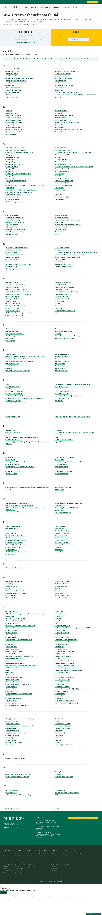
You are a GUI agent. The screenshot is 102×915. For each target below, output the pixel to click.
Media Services (11, 473)
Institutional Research (13, 400)
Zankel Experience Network (56, 874)
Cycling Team (59, 199)
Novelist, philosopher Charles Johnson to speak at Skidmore (46, 821)
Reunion (57, 591)
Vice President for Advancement (17, 776)
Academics (34, 7)
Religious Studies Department (16, 593)
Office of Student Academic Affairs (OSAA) (70, 503)
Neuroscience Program (63, 487)
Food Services (60, 301)
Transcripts (58, 731)
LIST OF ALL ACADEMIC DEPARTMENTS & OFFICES (24, 39)
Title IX (57, 721)
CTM (56, 192)
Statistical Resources (62, 644)
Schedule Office (11, 632)
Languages (10, 435)
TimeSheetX (59, 719)
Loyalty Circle (59, 442)
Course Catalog (18, 857)
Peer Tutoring (11, 533)
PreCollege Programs (62, 533)
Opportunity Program (19, 872)
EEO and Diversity (12, 259)
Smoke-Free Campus (13, 698)
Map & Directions (83, 818)
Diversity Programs (54, 862)
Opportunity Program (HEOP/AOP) (66, 508)
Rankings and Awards (7, 864)
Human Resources (61, 370)
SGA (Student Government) (15, 668)
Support (74, 7)
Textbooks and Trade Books (16, 733)
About (26, 7)
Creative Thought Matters (64, 183)
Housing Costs (60, 368)
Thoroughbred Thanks (14, 742)
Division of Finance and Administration (68, 225)
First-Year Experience (62, 296)
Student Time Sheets (62, 682)
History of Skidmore (62, 356)
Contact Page (59, 173)
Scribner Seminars (12, 649)
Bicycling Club (11, 125)
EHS (7, 262)
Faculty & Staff (45, 1)
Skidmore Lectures (12, 679)
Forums (57, 303)
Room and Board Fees (62, 595)
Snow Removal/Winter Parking (17, 705)
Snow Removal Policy (13, 703)
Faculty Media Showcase (14, 299)
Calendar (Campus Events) (15, 150)
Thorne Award (11, 740)
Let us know (13, 21)
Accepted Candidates (13, 88)
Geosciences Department (15, 333)
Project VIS (58, 547)
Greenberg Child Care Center (65, 338)
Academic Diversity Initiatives (16, 80)
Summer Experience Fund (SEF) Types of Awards (72, 689)
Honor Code (59, 359)
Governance (59, 329)
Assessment (59, 90)
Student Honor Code (62, 675)
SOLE (56, 623)
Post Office (10, 554)
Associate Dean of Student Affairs (66, 92)
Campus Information (13, 157)
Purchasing (58, 552)
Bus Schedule (59, 127)
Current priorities (42, 857)
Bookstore (58, 113)
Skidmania (9, 672)
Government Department (63, 331)
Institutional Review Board (15, 403)
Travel (57, 738)
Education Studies (12, 257)
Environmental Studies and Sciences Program (70, 255)
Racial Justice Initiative (14, 581)
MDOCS (9, 469)
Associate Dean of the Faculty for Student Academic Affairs (75, 95)
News (64, 853)
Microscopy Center (61, 466)
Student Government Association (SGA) (68, 670)
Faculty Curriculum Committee (16, 289)
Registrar (9, 588)
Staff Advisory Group (62, 637)
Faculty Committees (13, 287)
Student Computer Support (64, 661)
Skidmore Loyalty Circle (14, 682)
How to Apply (29, 853)
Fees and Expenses (13, 310)
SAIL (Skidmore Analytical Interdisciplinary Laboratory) (25, 614)
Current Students (55, 1)
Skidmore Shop (11, 689)
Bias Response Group (13, 120)
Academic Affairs (12, 73)
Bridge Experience (61, 120)
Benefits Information (13, 118)
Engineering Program (62, 248)
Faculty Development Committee (17, 292)
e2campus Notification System (17, 248)
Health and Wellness (55, 864)
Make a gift (41, 860)
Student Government (55, 872)
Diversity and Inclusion (7, 860)
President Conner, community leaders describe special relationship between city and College (48, 834)
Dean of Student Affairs (14, 218)
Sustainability (59, 698)
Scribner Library (11, 646)
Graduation (58, 333)
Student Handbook (61, 672)
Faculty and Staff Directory (15, 285)
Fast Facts (29, 864)
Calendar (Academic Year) (15, 148)
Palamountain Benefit (13, 526)
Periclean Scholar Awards (15, 535)
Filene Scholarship (61, 285)
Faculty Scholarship (13, 303)
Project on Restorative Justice (65, 545)
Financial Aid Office (61, 289)
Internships (59, 400)
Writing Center (60, 790)
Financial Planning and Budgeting (66, 292)
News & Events (67, 850)
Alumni (62, 1)
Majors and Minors (18, 853)
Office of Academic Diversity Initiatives (19, 505)
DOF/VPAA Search (61, 227)
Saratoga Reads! (11, 623)
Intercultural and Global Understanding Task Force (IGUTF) (75, 384)
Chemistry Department (14, 195)
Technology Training (13, 723)
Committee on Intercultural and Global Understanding (74, 152)
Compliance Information (63, 164)
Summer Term (60, 693)
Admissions (10, 95)
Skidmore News (11, 686)
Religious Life (53, 866)
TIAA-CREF (10, 745)
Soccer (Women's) (61, 614)
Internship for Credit (62, 398)
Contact (84, 1)
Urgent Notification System (15, 758)
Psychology (59, 549)
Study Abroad (59, 684)
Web (76, 850)
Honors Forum (60, 363)
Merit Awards (59, 459)
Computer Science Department (66, 169)
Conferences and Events (63, 171)
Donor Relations (60, 229)
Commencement (61, 148)
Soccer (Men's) (60, 611)
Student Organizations (62, 679)
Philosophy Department (14, 542)
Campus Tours (11, 176)
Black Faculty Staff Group (15, 129)
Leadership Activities (13, 439)
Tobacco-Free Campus (62, 723)
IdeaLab (9, 389)
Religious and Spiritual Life (15, 591)
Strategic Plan (59, 646)
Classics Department (13, 199)
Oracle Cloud (59, 510)
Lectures (58, 430)
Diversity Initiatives (61, 218)
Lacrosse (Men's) (12, 430)
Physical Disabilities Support (16, 545)
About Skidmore (7, 850)
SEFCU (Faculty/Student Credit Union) (19, 656)
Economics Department (14, 255)
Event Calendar (66, 855)
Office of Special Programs (15, 512)
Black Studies (11, 134)
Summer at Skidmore (62, 686)
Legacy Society (60, 435)
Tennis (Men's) (11, 728)
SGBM (8, 670)
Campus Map (10, 162)
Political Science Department (16, 552)
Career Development (55, 857)
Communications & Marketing (65, 155)
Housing (57, 366)
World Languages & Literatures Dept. (19, 795)
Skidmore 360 (5, 857)
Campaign (9, 155)
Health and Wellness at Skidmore (18, 359)
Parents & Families (69, 1)
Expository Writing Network (64, 264)
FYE (56, 313)
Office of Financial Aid (31, 866)
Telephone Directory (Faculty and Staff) (20, 726)
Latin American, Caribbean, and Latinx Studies (22, 437)
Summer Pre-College (19, 874)
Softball (57, 621)
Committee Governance (63, 150)
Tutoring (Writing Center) (63, 745)
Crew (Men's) (59, 187)
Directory (78, 1)
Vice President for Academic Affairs (18, 774)
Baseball (9, 110)
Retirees (57, 588)
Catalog (9, 183)
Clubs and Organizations (14, 202)
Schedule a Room (12, 630)
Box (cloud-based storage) (64, 115)
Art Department (60, 80)
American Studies (61, 76)
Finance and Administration (64, 287)
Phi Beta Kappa (11, 538)
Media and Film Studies (14, 471)
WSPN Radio (59, 795)
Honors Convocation (62, 361)
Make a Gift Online (12, 457)
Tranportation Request (63, 728)
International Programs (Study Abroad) (68, 396)
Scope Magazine (12, 642)
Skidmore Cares (11, 675)
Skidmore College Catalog (15, 677)
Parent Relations (12, 528)
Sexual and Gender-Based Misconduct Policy (21, 665)
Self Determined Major (14, 658)
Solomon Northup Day (62, 625)
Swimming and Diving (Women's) (66, 703)
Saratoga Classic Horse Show (16, 618)
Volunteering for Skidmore (64, 776)
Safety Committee (12, 611)
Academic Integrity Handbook (16, 83)
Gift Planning (10, 336)
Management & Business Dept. (17, 462)
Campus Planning (12, 166)
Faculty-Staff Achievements (16, 306)
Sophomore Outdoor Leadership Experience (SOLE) (73, 628)
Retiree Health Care (61, 586)
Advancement (60, 69)
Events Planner (60, 262)
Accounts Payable (12, 92)
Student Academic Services (64, 651)
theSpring (9, 738)
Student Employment (62, 668)
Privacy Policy (59, 540)
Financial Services (61, 294)
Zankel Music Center (13, 808)
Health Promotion (12, 363)
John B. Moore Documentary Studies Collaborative (72, 416)
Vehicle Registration (13, 772)
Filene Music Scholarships (64, 282)
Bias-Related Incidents (14, 122)
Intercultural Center (61, 386)
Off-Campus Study (18, 870)
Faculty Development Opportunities (18, 294)
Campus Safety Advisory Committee (18, 173)
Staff (56, 635)
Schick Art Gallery (12, 635)
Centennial (10, 187)
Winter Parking (11, 792)
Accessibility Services (13, 90)
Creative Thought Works (63, 185)
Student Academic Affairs (20, 864)
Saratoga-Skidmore (13, 628)
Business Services (61, 132)
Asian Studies (59, 88)
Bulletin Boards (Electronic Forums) (67, 122)
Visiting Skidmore (61, 772)
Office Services (60, 505)
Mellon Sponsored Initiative (64, 457)
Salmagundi (10, 616)
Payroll (8, 531)
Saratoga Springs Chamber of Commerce (20, 625)
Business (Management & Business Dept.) (69, 129)
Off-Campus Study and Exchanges (18, 503)
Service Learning (12, 661)
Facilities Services (12, 282)
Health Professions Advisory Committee (20, 361)
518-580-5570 (14, 827)
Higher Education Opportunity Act (18, 370)
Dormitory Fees (60, 232)
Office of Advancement (43, 853)
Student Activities (61, 654)
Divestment (59, 222)
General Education (12, 331)
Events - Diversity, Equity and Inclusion (68, 257)
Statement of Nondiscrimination (66, 642)
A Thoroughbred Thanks (14, 69)
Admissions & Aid (45, 7)
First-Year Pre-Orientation (63, 299)
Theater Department (13, 735)
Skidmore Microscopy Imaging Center (19, 684)
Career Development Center (16, 180)
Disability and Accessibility (15, 232)
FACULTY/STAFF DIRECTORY (25, 42)
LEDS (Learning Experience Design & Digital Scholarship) (74, 432)
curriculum (58, 195)
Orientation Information (63, 512)
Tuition (57, 742)
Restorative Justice (61, 584)
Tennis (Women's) (12, 731)
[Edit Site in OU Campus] (0, 0)
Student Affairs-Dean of (63, 656)
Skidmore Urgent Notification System (19, 693)
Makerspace (10, 459)
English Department (62, 250)
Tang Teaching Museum (8, 872)
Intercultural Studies (62, 389)
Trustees (58, 740)
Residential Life (11, 595)
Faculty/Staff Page (12, 308)
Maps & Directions (12, 464)
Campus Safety (11, 171)
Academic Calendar (13, 76)
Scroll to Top (93, 913)
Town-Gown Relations (62, 726)
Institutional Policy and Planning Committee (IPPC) (24, 398)
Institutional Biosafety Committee (18, 396)
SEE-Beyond (10, 654)
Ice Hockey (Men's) (13, 386)
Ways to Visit (29, 855)
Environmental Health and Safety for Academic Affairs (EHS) (76, 252)
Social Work (59, 616)
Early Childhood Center (14, 250)
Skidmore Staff (11, 691)
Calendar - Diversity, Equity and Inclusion (20, 152)
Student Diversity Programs (64, 663)
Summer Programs (61, 691)
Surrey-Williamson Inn (7, 870)
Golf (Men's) (10, 340)
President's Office (61, 535)
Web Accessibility (12, 790)
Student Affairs (54, 855)
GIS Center (10, 338)
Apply (92, 1)
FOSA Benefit (59, 308)
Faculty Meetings (12, 301)
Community (59, 157)
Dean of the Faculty (13, 220)
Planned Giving (11, 549)
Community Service (61, 162)
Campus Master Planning (15, 164)
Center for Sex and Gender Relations (19, 192)
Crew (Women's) (60, 190)
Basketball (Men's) (12, 113)
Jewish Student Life (13, 416)
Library (57, 437)
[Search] (96, 7)
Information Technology (14, 391)
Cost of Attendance (61, 176)
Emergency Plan (12, 266)
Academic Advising (12, 71)
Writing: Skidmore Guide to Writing (67, 792)
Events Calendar (60, 259)
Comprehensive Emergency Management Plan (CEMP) (74, 166)
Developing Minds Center (15, 222)
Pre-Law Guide (60, 526)
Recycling (9, 584)
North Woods (59, 489)
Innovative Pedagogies (14, 393)
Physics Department (13, 547)
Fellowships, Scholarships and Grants (19, 313)
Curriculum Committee (63, 197)
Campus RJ (10, 169)
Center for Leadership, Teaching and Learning (22, 190)
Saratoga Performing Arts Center (17, 621)
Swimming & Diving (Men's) (64, 701)
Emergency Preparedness (15, 269)
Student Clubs (60, 658)
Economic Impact (12, 252)
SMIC (8, 696)
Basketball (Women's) (14, 115)
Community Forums (61, 159)
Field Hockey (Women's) (14, 315)
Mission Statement (61, 469)
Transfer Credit (60, 733)
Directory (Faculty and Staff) (16, 229)
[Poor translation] (5, 892)
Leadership (5, 853)
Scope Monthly (11, 644)
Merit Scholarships (61, 464)
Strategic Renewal (61, 649)
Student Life (56, 7)
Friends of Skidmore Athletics (65, 310)
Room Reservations (61, 598)
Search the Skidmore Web (15, 651)
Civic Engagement (12, 197)
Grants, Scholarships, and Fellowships (68, 336)
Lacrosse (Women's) (13, 432)
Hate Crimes (10, 354)
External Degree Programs (64, 266)
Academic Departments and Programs (19, 78)
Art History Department (63, 83)
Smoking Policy (11, 701)
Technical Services (12, 721)
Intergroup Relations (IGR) (64, 391)
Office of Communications (68, 862)
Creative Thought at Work (64, 180)
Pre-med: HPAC (60, 528)
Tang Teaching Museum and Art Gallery (20, 719)
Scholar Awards (11, 637)
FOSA (57, 306)
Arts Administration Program (64, 85)
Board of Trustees (61, 110)
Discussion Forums (12, 234)
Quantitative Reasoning (14, 568)
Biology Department (13, 127)
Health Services (11, 366)
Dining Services (11, 227)
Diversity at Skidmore (62, 215)
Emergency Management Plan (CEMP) (19, 264)
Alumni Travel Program (63, 73)
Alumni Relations (42, 855)
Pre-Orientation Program (63, 531)
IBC (7, 384)
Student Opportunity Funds (64, 677)
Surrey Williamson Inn (62, 696)
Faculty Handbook (12, 296)
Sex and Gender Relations (15, 663)
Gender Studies (11, 329)
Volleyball (58, 774)
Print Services (59, 538)
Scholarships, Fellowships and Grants (19, 639)
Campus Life (10, 159)
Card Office (10, 178)
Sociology (58, 618)
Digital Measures (12, 225)
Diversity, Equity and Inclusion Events (67, 220)
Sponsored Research (62, 632)
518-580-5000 (10, 826)
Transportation (60, 735)
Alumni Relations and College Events (67, 71)
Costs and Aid (29, 857)
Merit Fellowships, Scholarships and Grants (70, 462)
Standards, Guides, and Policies (66, 639)
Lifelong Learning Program (64, 439)
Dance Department (13, 215)
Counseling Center (61, 178)
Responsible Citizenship (63, 581)
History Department (62, 354)
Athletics (66, 7)
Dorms (57, 234)
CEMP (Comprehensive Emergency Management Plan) (25, 185)
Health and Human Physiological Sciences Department (25, 356)
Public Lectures (66, 857)
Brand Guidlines (60, 118)
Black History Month (13, 132)
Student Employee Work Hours (65, 665)
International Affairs (62, 393)
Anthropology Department (64, 78)
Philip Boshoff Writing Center (16, 540)
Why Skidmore (30, 860)
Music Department (61, 473)
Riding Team (59, 593)
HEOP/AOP (10, 368)
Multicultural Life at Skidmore (65, 471)
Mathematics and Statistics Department (20, 466)
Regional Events (11, 586)
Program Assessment (62, 542)
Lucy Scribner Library (19, 868)
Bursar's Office (60, 125)
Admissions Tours (12, 97)
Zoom (57, 808)
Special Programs (61, 630)
